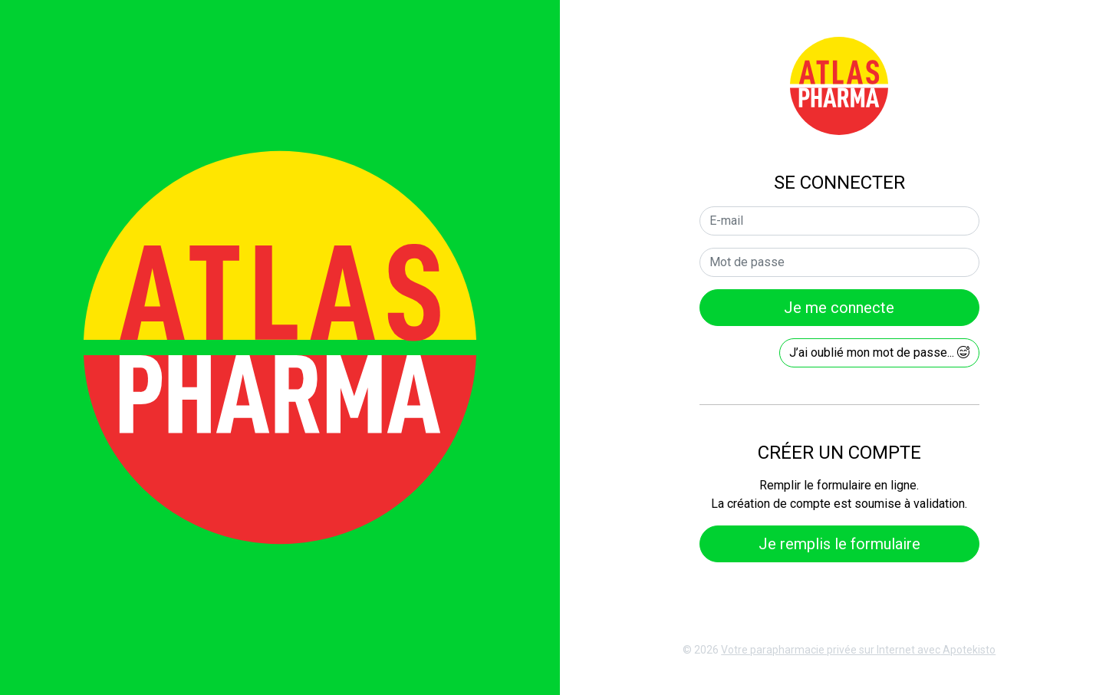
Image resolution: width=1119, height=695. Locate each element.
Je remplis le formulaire (839, 544)
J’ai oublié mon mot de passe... (879, 352)
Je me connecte (839, 307)
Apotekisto (858, 650)
